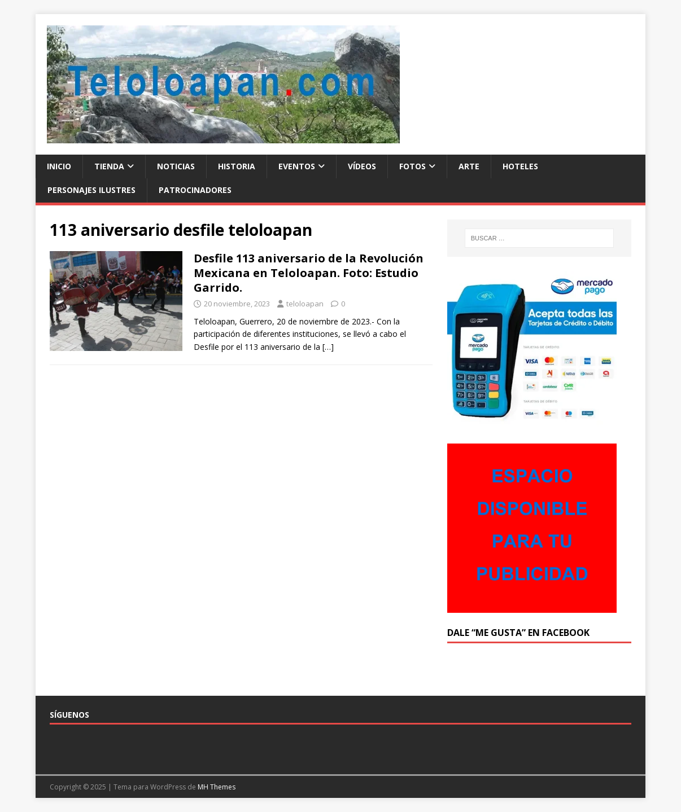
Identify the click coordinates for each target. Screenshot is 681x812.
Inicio (59, 166)
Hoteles (520, 166)
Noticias (176, 166)
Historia (236, 166)
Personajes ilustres (91, 190)
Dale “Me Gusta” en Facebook (518, 632)
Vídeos (362, 166)
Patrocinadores (195, 190)
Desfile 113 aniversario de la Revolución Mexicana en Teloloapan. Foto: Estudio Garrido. (309, 273)
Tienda (109, 166)
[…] (328, 346)
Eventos (296, 166)
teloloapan (305, 304)
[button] (223, 84)
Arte (469, 166)
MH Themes (216, 787)
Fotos (412, 166)
